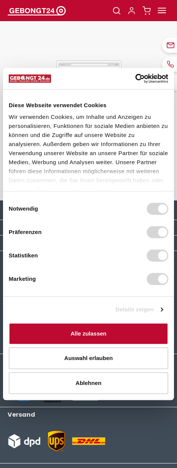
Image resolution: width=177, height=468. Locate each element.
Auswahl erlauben (88, 358)
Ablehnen (88, 383)
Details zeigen (134, 309)
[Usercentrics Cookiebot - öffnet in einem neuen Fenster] (135, 78)
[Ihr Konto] (131, 10)
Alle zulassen (88, 333)
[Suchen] (116, 10)
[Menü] (161, 10)
